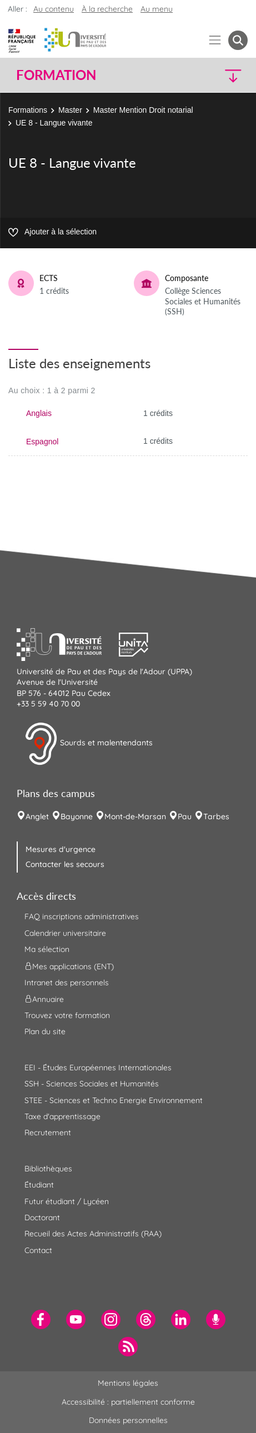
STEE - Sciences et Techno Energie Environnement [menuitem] (113, 1100)
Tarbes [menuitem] (216, 816)
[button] (220, 75)
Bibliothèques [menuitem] (48, 1169)
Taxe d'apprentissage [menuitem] (62, 1116)
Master (70, 110)
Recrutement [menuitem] (47, 1133)
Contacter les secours (65, 864)
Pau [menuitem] (185, 816)
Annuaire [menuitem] (44, 999)
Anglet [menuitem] (37, 816)
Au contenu (53, 9)
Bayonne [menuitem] (77, 816)
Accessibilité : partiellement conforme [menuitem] (128, 1402)
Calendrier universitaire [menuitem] (65, 933)
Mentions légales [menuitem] (128, 1383)
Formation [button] (56, 75)
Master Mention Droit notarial (143, 110)
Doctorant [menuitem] (42, 1217)
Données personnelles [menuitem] (128, 1420)
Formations (27, 110)
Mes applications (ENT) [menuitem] (69, 966)
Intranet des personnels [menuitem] (66, 983)
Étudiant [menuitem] (39, 1185)
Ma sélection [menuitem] (46, 949)
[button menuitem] (238, 40)
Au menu (156, 9)
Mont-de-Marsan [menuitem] (135, 816)
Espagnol (42, 441)
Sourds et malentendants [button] (88, 743)
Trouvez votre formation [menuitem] (67, 1015)
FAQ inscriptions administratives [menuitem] (81, 916)
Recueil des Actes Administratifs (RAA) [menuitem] (93, 1234)
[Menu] (215, 40)
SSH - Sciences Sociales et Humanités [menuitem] (91, 1084)
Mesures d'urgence (61, 849)
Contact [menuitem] (38, 1250)
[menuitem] (40, 1319)
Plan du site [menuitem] (45, 1031)
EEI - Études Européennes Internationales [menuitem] (98, 1068)
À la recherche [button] (107, 9)
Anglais (39, 413)
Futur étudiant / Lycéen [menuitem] (66, 1201)
